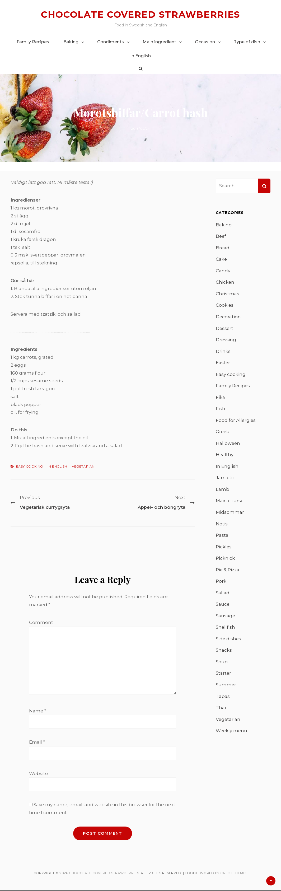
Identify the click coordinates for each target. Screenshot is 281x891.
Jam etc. (225, 479)
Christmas (227, 294)
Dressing (226, 340)
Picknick (225, 559)
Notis (222, 525)
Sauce (223, 606)
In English (140, 55)
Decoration (228, 317)
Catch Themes (233, 873)
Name (37, 711)
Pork (221, 583)
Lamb (222, 490)
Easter (223, 363)
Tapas (223, 698)
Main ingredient (159, 41)
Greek (223, 432)
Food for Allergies (236, 421)
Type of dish (247, 41)
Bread (223, 247)
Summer (226, 686)
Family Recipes (33, 41)
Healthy (225, 455)
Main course (230, 502)
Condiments (110, 41)
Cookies (225, 305)
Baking (70, 41)
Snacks (224, 652)
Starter (223, 675)
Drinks (223, 351)
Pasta (222, 536)
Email (37, 742)
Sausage (225, 617)
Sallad (223, 594)
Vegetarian (83, 466)
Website (38, 774)
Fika (220, 398)
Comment (41, 622)
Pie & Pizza (228, 571)
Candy (223, 270)
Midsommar (230, 513)
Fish (220, 409)
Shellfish (225, 629)
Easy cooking (29, 466)
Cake (221, 259)
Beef (221, 236)
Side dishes (229, 640)
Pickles (224, 548)
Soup (222, 663)
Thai (221, 710)
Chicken (225, 282)
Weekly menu (232, 733)
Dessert (225, 328)
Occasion (205, 41)
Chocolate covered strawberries (140, 14)
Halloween (228, 444)
